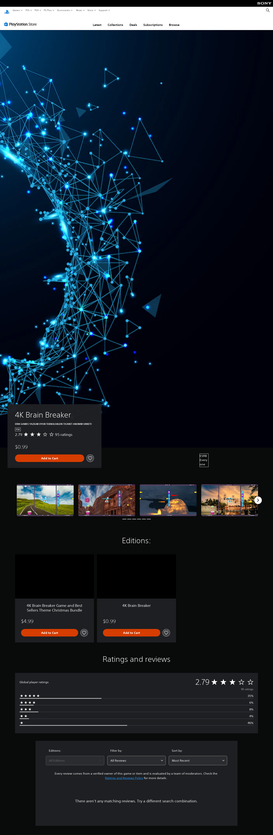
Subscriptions (153, 21)
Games (16, 10)
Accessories (63, 10)
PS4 (37, 10)
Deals (133, 21)
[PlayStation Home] (7, 10)
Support (103, 10)
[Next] (258, 496)
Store (90, 10)
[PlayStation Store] (21, 20)
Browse (174, 21)
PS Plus (48, 10)
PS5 (27, 10)
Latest (97, 21)
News (79, 10)
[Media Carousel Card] (45, 497)
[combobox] (75, 757)
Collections (115, 21)
